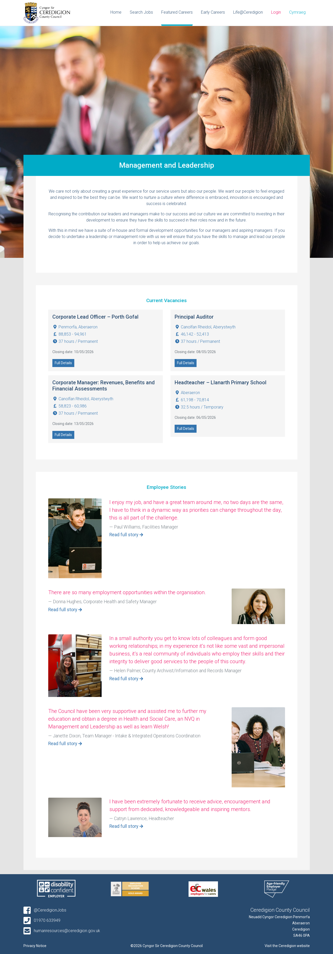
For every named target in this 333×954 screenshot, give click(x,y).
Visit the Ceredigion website (287, 946)
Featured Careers (177, 12)
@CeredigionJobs (44, 910)
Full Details (63, 363)
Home (115, 12)
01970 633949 (41, 920)
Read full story (123, 534)
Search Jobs (141, 12)
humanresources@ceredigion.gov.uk (61, 930)
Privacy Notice (34, 946)
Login (276, 12)
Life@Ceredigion (248, 12)
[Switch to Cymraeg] (297, 13)
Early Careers (213, 12)
